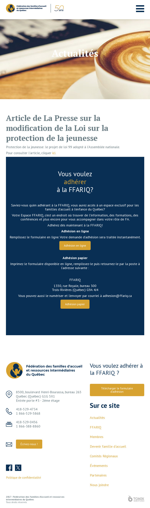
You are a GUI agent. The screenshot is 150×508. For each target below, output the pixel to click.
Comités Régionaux (104, 456)
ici (53, 153)
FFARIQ (95, 427)
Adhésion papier (75, 304)
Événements (99, 465)
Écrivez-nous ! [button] (29, 444)
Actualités (97, 417)
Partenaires (98, 475)
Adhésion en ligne (75, 245)
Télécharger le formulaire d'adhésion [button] (117, 390)
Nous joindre (99, 485)
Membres (96, 437)
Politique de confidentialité (23, 477)
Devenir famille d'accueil (108, 446)
